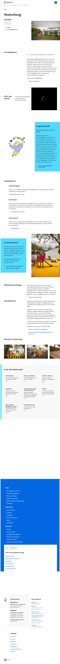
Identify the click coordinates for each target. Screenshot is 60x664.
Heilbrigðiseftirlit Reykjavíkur (13, 534)
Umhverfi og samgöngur (12, 498)
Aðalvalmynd (55, 2)
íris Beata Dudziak (45, 326)
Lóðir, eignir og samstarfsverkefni (14, 542)
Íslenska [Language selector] (7, 548)
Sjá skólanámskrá (15, 228)
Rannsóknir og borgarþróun (13, 537)
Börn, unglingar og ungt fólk (13, 5)
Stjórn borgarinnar (11, 510)
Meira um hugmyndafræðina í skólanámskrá (45, 166)
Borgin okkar (9, 561)
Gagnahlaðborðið (10, 566)
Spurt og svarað (39, 612)
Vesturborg (26, 5)
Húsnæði (9, 529)
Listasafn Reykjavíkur (11, 568)
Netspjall (39, 608)
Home (4, 5)
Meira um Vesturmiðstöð (35, 297)
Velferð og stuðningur (12, 496)
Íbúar (7, 5)
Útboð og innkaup (11, 531)
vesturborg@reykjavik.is (12, 29)
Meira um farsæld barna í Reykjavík (38, 329)
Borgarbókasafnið (10, 556)
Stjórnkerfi (9, 512)
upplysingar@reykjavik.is (39, 616)
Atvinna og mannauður (12, 517)
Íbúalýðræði (9, 503)
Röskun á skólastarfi (34, 81)
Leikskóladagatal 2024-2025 (16, 194)
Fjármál (8, 520)
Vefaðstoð (39, 603)
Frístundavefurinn (10, 563)
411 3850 (8, 27)
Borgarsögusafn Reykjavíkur (12, 558)
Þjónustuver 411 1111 (39, 621)
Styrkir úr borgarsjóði (12, 539)
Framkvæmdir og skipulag (13, 493)
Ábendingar (39, 626)
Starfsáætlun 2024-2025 (17, 212)
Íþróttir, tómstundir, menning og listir (15, 501)
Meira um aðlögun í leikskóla (12, 268)
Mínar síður (14, 548)
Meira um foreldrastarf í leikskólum (14, 266)
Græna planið (10, 522)
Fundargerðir (10, 515)
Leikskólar (21, 5)
